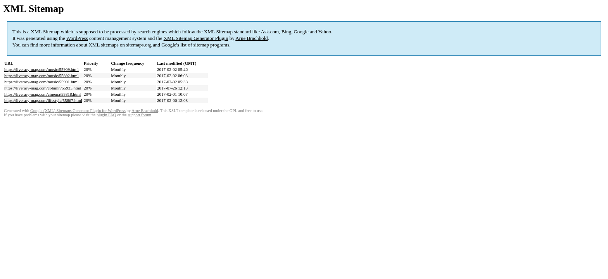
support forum (139, 115)
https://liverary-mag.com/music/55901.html (41, 81)
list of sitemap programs (204, 45)
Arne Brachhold (251, 38)
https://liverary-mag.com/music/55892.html (41, 75)
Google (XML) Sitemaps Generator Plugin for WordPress (78, 110)
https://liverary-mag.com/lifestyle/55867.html (43, 100)
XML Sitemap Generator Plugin (196, 38)
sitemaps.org (139, 45)
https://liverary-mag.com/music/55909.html (41, 69)
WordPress (77, 38)
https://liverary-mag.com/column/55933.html (42, 88)
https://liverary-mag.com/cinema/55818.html (42, 94)
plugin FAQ (106, 115)
